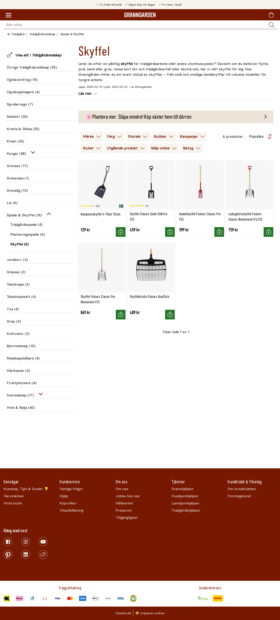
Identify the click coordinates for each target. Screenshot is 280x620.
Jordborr (17, 260)
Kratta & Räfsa (23, 129)
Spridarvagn (20, 104)
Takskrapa (18, 284)
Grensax (17, 166)
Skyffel (19, 244)
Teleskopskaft (21, 297)
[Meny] (8, 15)
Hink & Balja (21, 407)
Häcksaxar (18, 370)
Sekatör (17, 116)
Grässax (16, 272)
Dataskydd (123, 613)
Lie (12, 203)
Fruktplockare (22, 383)
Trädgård (17, 34)
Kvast (15, 141)
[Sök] (271, 25)
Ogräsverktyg (22, 80)
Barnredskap (21, 346)
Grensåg (17, 190)
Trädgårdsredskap (42, 34)
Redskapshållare (23, 358)
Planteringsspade (27, 234)
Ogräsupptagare (23, 92)
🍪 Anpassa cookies (150, 613)
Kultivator (18, 334)
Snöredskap (20, 395)
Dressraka (18, 178)
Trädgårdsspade (26, 224)
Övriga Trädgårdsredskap (32, 67)
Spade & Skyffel (72, 34)
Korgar (16, 153)
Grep (14, 321)
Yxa (13, 309)
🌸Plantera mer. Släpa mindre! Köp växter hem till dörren (139, 117)
